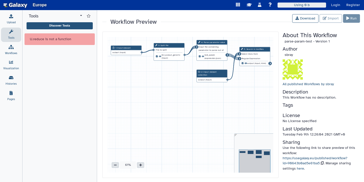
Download (305, 18)
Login (335, 5)
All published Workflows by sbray (308, 84)
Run (351, 18)
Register (353, 5)
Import (331, 18)
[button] (115, 165)
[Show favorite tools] (88, 16)
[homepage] (15, 5)
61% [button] (128, 165)
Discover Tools (59, 25)
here (300, 168)
